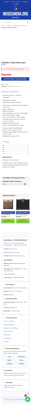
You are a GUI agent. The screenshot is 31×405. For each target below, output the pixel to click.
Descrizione (5, 92)
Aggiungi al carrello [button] (8, 212)
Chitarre (9, 25)
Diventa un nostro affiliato (11, 328)
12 (12, 184)
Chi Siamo (6, 341)
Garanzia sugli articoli (9, 324)
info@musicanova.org (13, 252)
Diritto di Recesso (8, 331)
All (19, 184)
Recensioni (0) (14, 92)
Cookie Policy (7, 335)
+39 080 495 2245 (15, 311)
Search (28, 22)
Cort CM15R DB (5, 215)
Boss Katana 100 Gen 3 (22, 215)
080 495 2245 (13, 249)
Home (3, 25)
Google (12, 387)
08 (9, 184)
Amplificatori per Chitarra (19, 25)
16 (15, 184)
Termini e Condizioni (9, 321)
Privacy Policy (7, 338)
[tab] (5, 92)
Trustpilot (6, 387)
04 (7, 184)
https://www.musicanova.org (17, 256)
